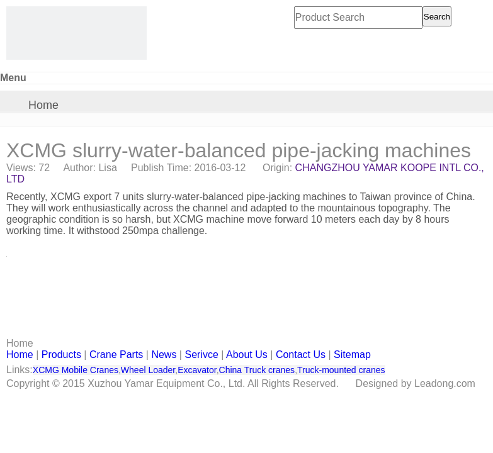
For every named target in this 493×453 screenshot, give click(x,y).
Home (43, 105)
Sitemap (352, 354)
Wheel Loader (148, 370)
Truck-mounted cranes (341, 370)
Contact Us (301, 354)
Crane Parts (116, 354)
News (163, 354)
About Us (247, 354)
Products (61, 354)
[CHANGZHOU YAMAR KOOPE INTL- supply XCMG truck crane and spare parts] (76, 33)
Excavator (197, 370)
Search (437, 16)
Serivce (201, 354)
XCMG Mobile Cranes (75, 370)
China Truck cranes (257, 370)
